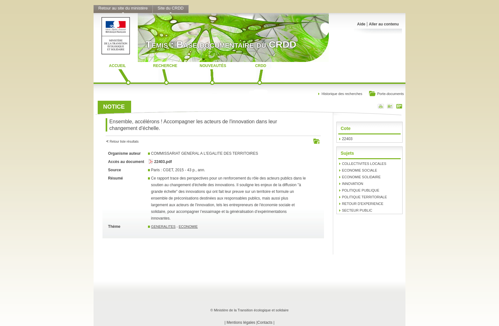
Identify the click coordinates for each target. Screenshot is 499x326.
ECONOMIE (188, 226)
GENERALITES (163, 226)
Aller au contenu (384, 24)
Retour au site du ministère (123, 8)
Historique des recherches (341, 94)
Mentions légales (241, 322)
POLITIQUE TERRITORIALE (364, 197)
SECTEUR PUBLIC (357, 210)
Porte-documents (386, 94)
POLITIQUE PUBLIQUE (360, 190)
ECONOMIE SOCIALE (359, 170)
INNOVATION (352, 184)
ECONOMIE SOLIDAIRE (361, 177)
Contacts (264, 322)
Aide (361, 24)
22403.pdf (163, 162)
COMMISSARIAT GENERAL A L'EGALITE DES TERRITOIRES (204, 153)
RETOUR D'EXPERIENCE (362, 204)
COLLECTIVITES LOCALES (364, 164)
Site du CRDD (171, 8)
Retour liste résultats (123, 141)
